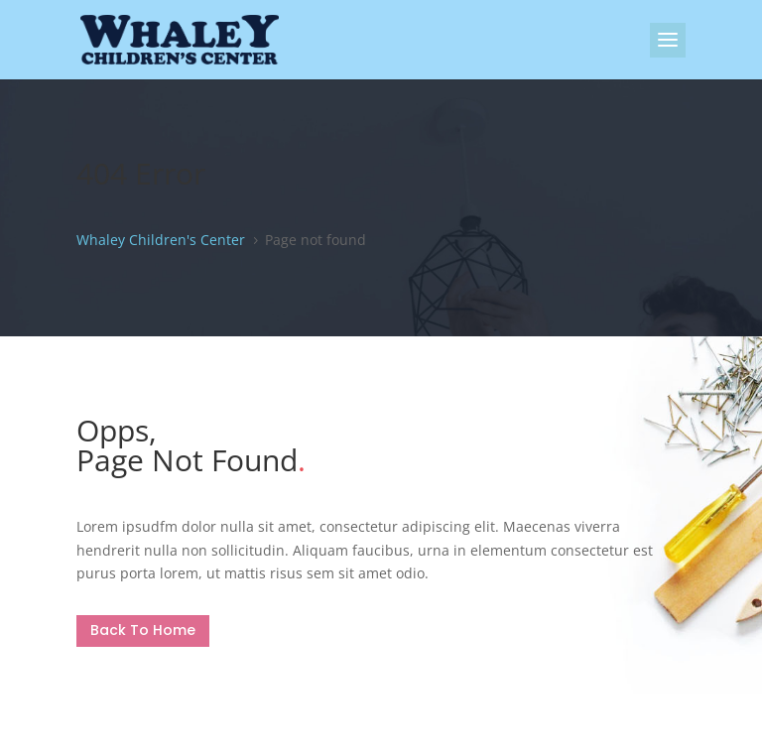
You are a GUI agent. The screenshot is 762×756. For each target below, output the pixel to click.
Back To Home (142, 630)
